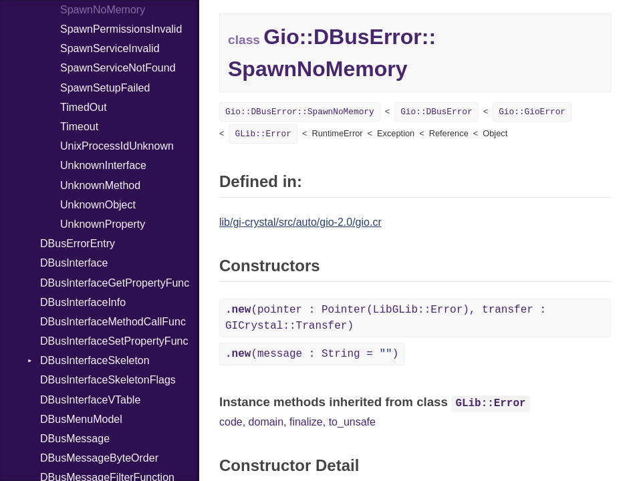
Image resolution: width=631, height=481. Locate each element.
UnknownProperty (102, 224)
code (231, 422)
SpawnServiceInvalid (110, 48)
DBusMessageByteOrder (99, 458)
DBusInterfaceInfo (83, 302)
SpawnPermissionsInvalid (121, 29)
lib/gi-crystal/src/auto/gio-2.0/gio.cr (300, 222)
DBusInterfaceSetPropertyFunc (114, 341)
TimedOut (83, 107)
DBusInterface (74, 263)
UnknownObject (98, 204)
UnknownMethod (100, 185)
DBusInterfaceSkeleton (95, 360)
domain (266, 422)
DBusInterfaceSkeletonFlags (108, 379)
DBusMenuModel (81, 419)
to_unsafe (352, 422)
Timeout (79, 126)
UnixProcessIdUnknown (117, 146)
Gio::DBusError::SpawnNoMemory (299, 112)
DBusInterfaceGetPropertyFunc (114, 283)
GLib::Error (263, 134)
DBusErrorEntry (77, 243)
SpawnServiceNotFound (118, 67)
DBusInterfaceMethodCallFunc (113, 321)
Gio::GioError (532, 112)
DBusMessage (75, 438)
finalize (306, 422)
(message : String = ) (311, 354)
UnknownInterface (103, 165)
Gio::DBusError (436, 112)
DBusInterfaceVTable (90, 400)
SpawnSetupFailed (105, 88)
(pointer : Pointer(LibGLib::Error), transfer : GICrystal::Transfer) (385, 318)
